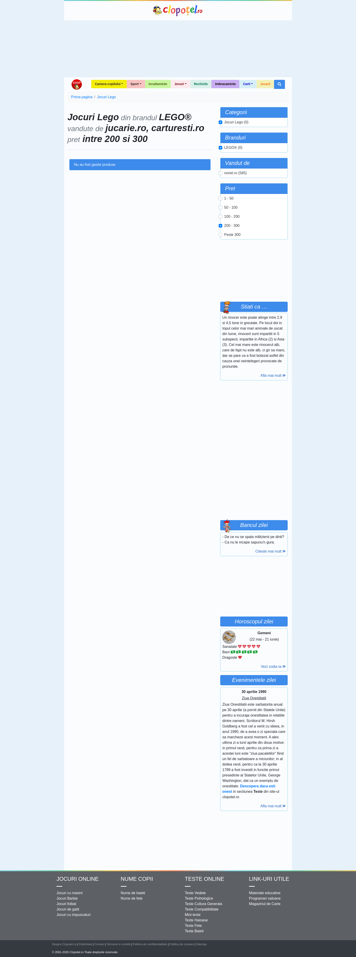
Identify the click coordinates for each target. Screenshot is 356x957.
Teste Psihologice (199, 898)
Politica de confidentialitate (150, 944)
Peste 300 (232, 235)
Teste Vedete (195, 893)
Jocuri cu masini (70, 893)
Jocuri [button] (179, 84)
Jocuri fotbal (66, 904)
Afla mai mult (273, 375)
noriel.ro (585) (235, 173)
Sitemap (201, 944)
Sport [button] (134, 84)
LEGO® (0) (233, 147)
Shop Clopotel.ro (76, 84)
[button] (279, 84)
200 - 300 (232, 226)
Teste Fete (193, 926)
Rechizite (201, 84)
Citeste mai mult (270, 551)
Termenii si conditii (119, 944)
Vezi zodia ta (273, 666)
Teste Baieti (194, 931)
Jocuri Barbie (67, 898)
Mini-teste (192, 915)
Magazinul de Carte (265, 904)
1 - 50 (228, 198)
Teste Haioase (196, 920)
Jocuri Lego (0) (236, 122)
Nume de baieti (133, 893)
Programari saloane (265, 898)
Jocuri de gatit (68, 909)
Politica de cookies (182, 944)
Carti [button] (246, 84)
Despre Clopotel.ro (64, 944)
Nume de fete (132, 898)
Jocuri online (78, 879)
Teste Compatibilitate (202, 909)
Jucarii (265, 84)
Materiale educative (265, 893)
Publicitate (85, 944)
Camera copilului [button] (108, 84)
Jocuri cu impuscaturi (74, 915)
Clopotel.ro (178, 11)
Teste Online (204, 879)
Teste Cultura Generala (203, 904)
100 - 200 (232, 216)
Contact (99, 944)
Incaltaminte (158, 84)
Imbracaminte (225, 84)
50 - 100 (230, 207)
